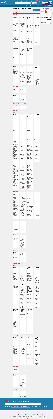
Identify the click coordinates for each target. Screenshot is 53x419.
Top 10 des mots (28, 5)
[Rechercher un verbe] (30, 3)
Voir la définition (37, 10)
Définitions (16, 1)
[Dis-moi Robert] (34, 3)
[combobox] (22, 3)
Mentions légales (26, 418)
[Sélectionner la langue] (50, 1)
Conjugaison (25, 1)
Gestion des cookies (31, 418)
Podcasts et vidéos (37, 5)
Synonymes (20, 1)
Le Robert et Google (38, 418)
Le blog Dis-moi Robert (16, 5)
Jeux (32, 5)
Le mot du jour (23, 5)
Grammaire (30, 1)
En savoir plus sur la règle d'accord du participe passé (19, 103)
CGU (34, 418)
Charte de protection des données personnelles (18, 418)
